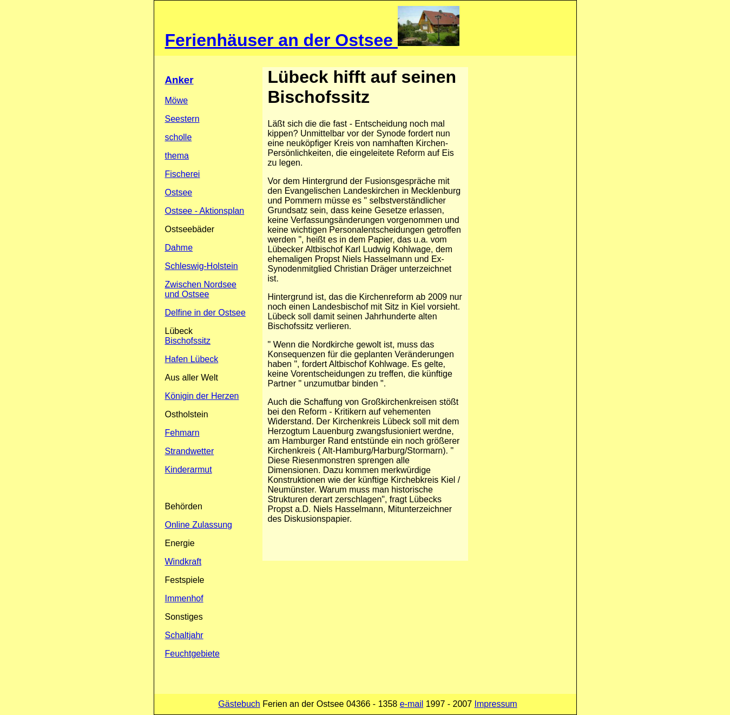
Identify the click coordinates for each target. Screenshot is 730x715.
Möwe (176, 100)
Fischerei (182, 174)
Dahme (179, 247)
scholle (178, 137)
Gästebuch (239, 704)
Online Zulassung (199, 524)
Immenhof (184, 598)
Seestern (182, 118)
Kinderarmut (188, 469)
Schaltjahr (184, 635)
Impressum (496, 704)
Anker (179, 80)
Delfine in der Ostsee (205, 312)
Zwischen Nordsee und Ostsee (201, 289)
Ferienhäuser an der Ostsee (281, 40)
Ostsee (179, 192)
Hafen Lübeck (192, 359)
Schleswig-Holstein (201, 266)
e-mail (412, 704)
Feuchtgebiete (192, 653)
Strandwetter (189, 451)
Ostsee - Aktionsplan (205, 210)
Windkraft (183, 561)
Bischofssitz (188, 340)
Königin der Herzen (202, 396)
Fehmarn (182, 432)
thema (177, 155)
